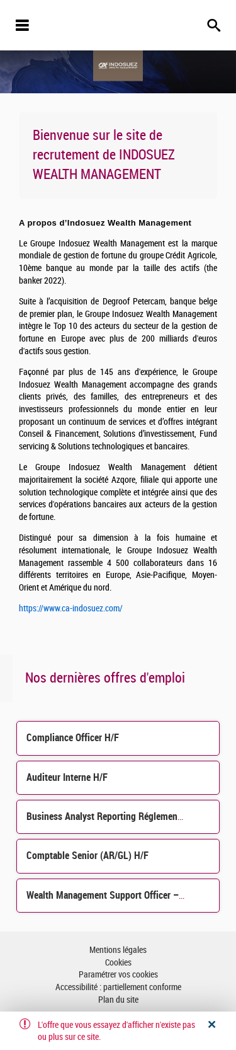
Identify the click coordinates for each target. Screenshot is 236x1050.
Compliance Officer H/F (72, 738)
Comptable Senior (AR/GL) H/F (87, 856)
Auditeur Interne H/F (67, 777)
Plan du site (118, 1000)
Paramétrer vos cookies (118, 974)
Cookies (118, 962)
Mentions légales (118, 950)
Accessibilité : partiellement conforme (118, 987)
